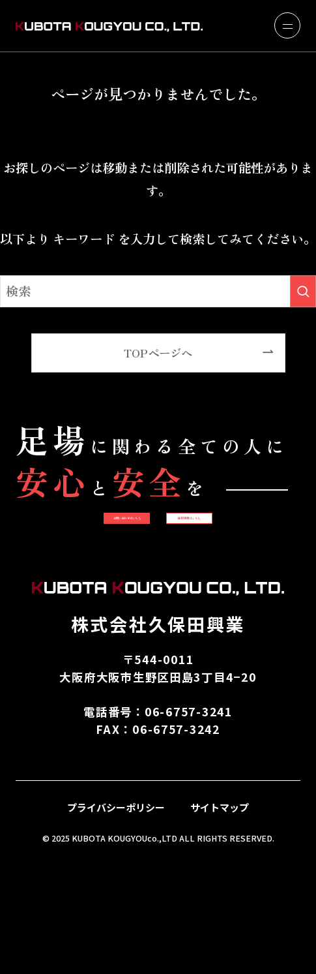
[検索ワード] (158, 291)
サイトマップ (219, 912)
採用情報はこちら (158, 603)
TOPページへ (158, 352)
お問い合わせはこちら (158, 537)
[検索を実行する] (303, 291)
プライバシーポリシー (116, 912)
